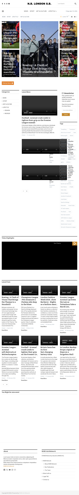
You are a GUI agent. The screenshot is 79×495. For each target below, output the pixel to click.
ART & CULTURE (41, 11)
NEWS (26, 11)
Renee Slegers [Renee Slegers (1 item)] (64, 193)
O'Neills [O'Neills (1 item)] (71, 187)
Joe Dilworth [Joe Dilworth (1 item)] (64, 171)
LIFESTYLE (52, 11)
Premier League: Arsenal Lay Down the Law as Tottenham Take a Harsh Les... (68, 301)
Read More (5, 330)
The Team (47, 469)
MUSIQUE (7, 113)
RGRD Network (46, 460)
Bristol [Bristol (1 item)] (71, 135)
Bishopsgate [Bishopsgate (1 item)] (64, 135)
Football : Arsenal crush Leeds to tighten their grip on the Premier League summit (36, 120)
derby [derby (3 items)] (72, 146)
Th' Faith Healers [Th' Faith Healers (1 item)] (65, 208)
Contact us (45, 479)
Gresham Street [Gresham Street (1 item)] (71, 159)
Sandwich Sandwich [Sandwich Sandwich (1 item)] (66, 196)
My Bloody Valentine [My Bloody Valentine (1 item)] (66, 183)
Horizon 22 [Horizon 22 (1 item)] (63, 165)
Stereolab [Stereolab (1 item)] (63, 205)
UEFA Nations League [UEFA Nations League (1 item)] (66, 218)
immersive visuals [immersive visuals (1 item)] (65, 168)
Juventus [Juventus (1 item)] (72, 171)
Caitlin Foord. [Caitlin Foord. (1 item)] (64, 138)
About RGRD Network (50, 463)
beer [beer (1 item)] (75, 132)
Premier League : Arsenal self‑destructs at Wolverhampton (68, 35)
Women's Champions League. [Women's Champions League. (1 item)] (68, 227)
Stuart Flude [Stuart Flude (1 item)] (71, 205)
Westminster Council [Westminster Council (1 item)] (66, 224)
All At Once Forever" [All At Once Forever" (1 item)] (66, 132)
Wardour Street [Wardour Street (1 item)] (70, 221)
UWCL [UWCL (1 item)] (62, 221)
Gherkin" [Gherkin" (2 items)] (63, 159)
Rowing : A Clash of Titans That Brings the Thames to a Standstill (37, 69)
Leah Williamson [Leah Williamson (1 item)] (65, 177)
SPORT (32, 11)
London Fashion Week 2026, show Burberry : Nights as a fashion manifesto (10, 63)
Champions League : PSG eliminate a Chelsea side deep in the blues (10, 37)
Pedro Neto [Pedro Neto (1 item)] (64, 190)
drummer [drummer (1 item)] (63, 149)
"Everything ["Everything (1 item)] (63, 129)
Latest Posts (6, 282)
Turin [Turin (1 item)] (70, 211)
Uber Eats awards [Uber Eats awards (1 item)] (65, 214)
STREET (64, 342)
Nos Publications (48, 466)
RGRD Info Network (9, 465)
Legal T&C (45, 475)
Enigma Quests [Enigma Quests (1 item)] (72, 149)
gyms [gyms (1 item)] (62, 162)
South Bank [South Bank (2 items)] (64, 199)
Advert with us (46, 472)
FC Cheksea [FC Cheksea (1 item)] (64, 156)
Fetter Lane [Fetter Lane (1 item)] (72, 156)
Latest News (26, 92)
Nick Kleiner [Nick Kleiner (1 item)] (64, 187)
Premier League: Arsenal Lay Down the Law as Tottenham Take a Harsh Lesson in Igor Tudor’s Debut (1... (68, 59)
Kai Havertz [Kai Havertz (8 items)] (64, 174)
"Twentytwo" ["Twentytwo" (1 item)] (72, 129)
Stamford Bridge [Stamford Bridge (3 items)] (65, 202)
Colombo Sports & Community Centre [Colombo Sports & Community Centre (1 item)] (65, 142)
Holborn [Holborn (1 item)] (68, 162)
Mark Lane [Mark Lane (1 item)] (63, 180)
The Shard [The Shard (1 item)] (63, 211)
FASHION (7, 110)
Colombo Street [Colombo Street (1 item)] (65, 146)
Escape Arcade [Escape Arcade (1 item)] (65, 152)
